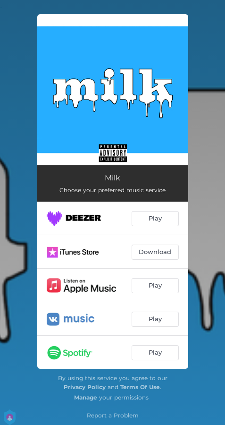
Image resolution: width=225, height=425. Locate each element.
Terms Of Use (140, 387)
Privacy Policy (85, 387)
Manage (85, 397)
